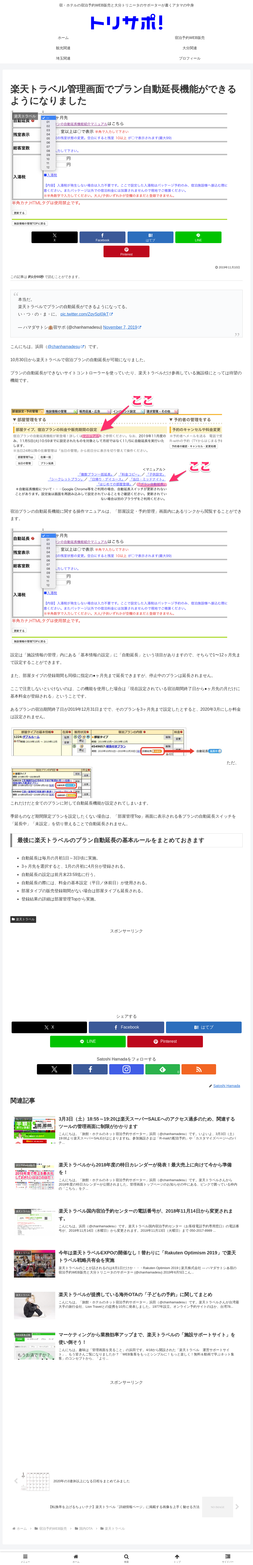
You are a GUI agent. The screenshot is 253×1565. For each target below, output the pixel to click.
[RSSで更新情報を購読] (150, 1055)
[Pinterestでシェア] (204, 237)
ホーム (65, 1549)
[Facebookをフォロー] (114, 1055)
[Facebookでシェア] (87, 237)
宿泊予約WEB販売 (91, 1549)
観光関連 (119, 1549)
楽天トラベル (23, 905)
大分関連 (138, 1549)
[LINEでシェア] (165, 237)
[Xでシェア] (48, 237)
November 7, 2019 (122, 313)
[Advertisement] (126, 957)
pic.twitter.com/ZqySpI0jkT (86, 300)
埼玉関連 (158, 1549)
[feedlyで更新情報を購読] (138, 1055)
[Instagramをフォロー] (126, 1055)
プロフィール (182, 1549)
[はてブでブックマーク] (126, 237)
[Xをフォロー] (103, 1055)
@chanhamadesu (66, 332)
